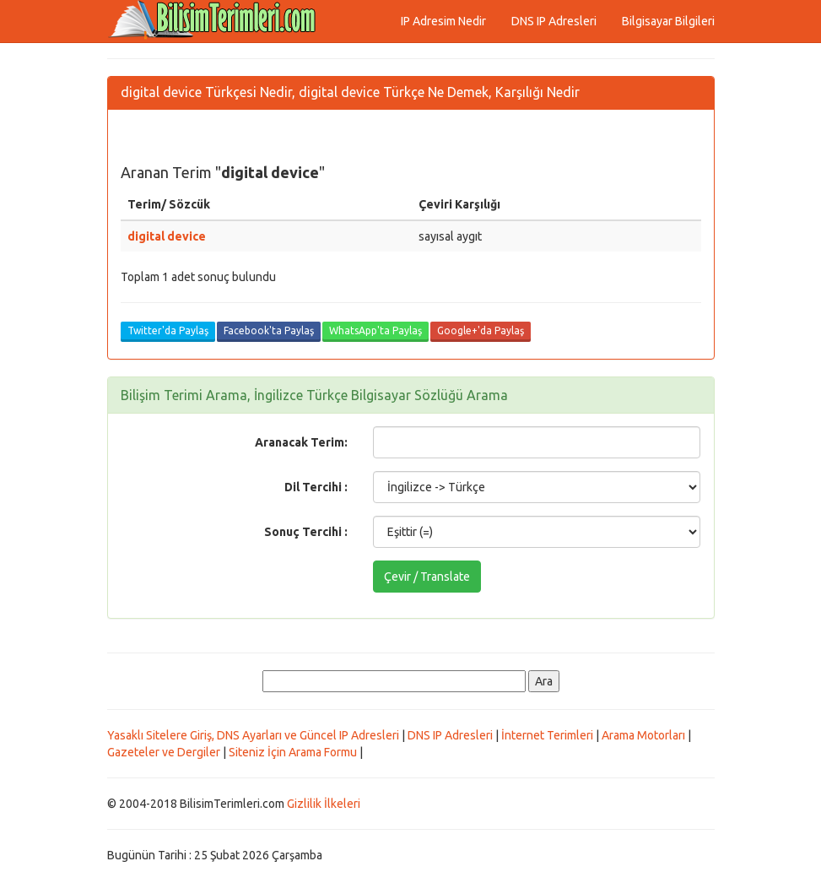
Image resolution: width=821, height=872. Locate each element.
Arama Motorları (643, 735)
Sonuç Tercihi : (306, 532)
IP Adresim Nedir (443, 21)
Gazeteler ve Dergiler (163, 752)
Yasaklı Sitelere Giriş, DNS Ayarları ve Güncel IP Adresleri (253, 735)
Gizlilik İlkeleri (323, 803)
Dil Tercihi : (316, 487)
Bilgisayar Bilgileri (668, 21)
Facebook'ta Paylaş (269, 330)
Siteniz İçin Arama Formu (293, 752)
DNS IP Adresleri (554, 21)
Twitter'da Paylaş (167, 330)
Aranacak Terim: (301, 442)
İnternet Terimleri (547, 735)
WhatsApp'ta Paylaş (375, 330)
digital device (166, 236)
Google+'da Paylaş (480, 330)
